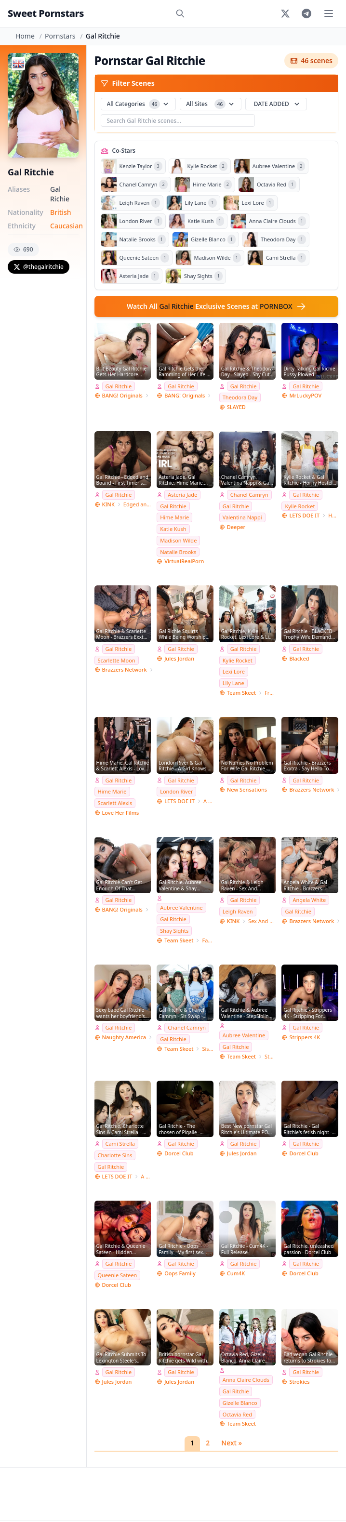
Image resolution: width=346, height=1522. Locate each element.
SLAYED (236, 406)
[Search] (180, 13)
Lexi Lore (234, 671)
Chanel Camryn (249, 494)
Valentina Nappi (242, 517)
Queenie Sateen (117, 1275)
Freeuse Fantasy (270, 692)
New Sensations (247, 789)
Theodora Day (240, 397)
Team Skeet (241, 692)
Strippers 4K (304, 1037)
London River (176, 791)
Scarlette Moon (116, 660)
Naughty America (124, 1037)
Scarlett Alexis (115, 803)
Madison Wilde (178, 540)
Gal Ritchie (119, 386)
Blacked (299, 658)
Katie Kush (173, 528)
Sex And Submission (262, 921)
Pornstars (60, 35)
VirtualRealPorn (184, 561)
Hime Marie (174, 517)
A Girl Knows (208, 801)
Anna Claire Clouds (246, 1379)
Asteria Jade (182, 494)
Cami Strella (120, 1143)
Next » (231, 1442)
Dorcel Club (178, 1153)
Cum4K (236, 1273)
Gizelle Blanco (240, 1402)
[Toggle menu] (328, 13)
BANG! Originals (122, 395)
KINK (108, 504)
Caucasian (66, 225)
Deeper (236, 526)
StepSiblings (270, 1056)
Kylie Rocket (300, 506)
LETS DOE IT (304, 515)
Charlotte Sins (115, 1155)
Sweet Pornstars (46, 13)
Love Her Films (120, 812)
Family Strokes (207, 940)
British (60, 212)
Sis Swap (207, 1048)
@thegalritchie (38, 267)
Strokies (299, 1381)
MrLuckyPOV (305, 395)
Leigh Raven (238, 911)
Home (25, 35)
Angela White (309, 899)
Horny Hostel (333, 515)
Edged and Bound (137, 504)
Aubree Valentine (181, 907)
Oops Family (180, 1273)
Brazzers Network (124, 669)
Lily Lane (233, 683)
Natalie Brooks (178, 552)
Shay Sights (174, 930)
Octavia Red (237, 1414)
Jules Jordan (179, 658)
